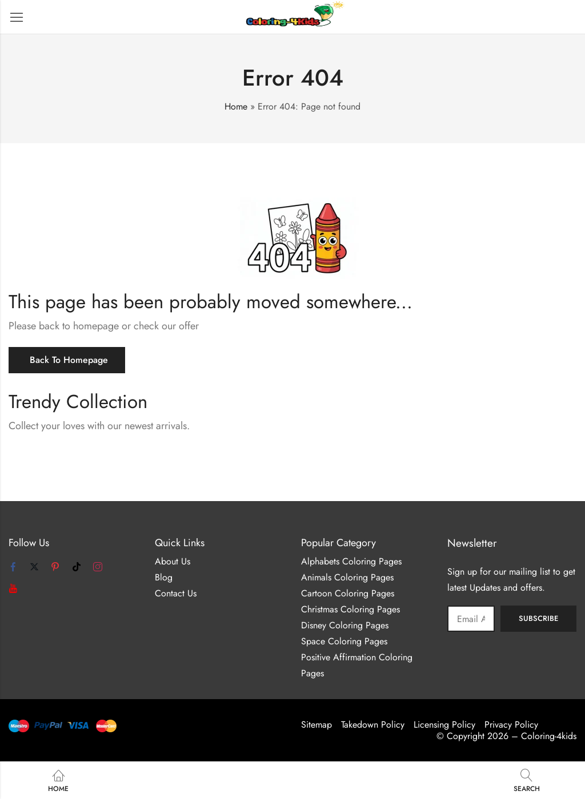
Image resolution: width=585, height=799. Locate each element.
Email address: (471, 619)
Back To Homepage (69, 359)
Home (236, 106)
